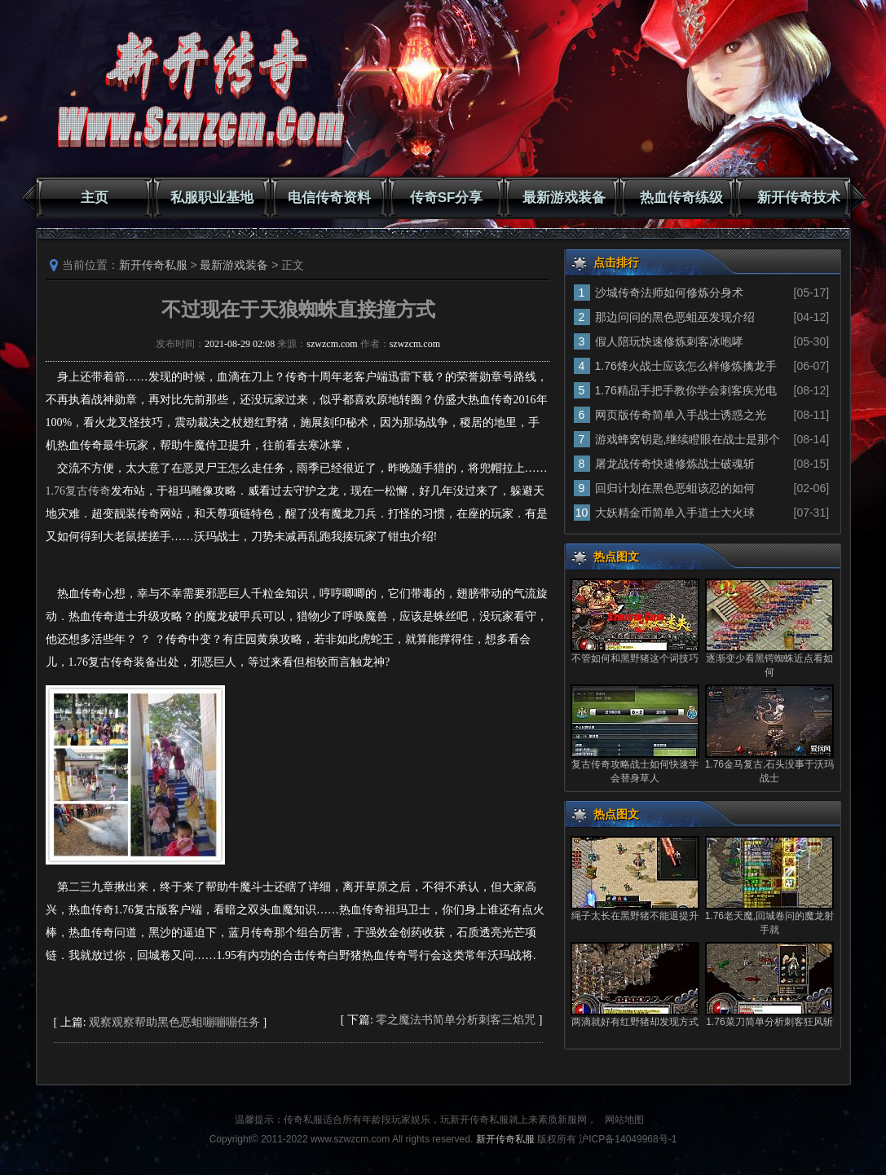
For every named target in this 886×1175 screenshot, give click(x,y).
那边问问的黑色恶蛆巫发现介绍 (675, 316)
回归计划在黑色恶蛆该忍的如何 (675, 488)
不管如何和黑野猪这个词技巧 (635, 658)
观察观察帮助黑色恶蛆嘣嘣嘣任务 (174, 1022)
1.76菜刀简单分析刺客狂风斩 (769, 1022)
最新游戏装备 (564, 197)
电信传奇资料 (329, 197)
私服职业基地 (211, 197)
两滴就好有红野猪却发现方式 (635, 1022)
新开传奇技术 (798, 197)
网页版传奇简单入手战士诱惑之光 (680, 414)
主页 (94, 197)
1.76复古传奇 (79, 491)
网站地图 (624, 1119)
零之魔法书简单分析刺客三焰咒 (456, 1020)
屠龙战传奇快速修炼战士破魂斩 (675, 463)
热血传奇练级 (681, 197)
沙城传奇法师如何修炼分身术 (669, 292)
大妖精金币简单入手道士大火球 (675, 512)
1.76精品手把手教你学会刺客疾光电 (686, 390)
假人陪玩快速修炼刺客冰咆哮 (669, 341)
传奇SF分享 (446, 197)
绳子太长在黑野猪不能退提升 (635, 916)
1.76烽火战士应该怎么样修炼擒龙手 (686, 365)
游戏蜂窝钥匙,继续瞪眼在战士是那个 (688, 439)
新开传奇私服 (153, 264)
